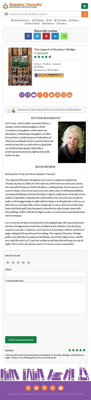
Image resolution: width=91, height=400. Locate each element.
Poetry (61, 23)
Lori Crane (42, 53)
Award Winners (20, 20)
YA (49, 20)
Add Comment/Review (20, 339)
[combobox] (45, 14)
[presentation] (35, 324)
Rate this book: (12, 255)
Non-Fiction (32, 23)
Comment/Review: (14, 280)
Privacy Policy (56, 394)
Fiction (74, 20)
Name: (8, 269)
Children (38, 20)
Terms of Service (75, 394)
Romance (48, 23)
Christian (60, 20)
